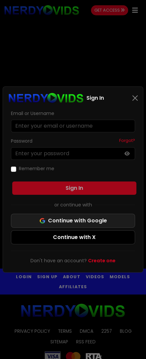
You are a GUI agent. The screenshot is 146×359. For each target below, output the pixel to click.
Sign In (74, 188)
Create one (102, 260)
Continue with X (74, 237)
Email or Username (32, 113)
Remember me (36, 168)
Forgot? (127, 140)
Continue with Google (73, 220)
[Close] (135, 98)
